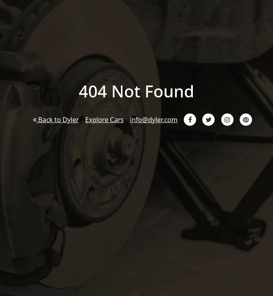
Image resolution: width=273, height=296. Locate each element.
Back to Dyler (56, 119)
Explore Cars (104, 119)
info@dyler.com (153, 119)
